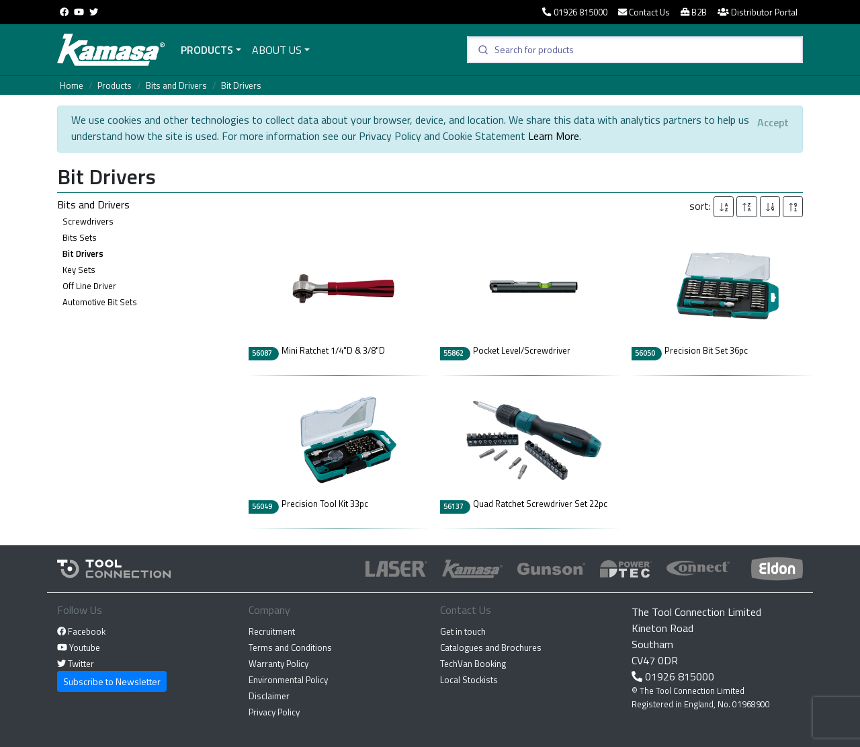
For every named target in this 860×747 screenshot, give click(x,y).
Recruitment (272, 631)
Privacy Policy (274, 712)
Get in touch (463, 631)
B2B (694, 12)
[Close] (773, 122)
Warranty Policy (278, 663)
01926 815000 (574, 12)
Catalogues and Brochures (491, 647)
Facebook (81, 631)
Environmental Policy (288, 679)
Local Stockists (469, 679)
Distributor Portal (758, 12)
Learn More (553, 136)
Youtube (78, 647)
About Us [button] (277, 50)
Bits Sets (79, 237)
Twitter (75, 663)
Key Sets (78, 269)
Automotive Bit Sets (99, 302)
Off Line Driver (89, 285)
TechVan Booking (473, 663)
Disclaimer (269, 696)
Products (207, 50)
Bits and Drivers (176, 85)
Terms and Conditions (290, 647)
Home (71, 85)
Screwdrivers (88, 221)
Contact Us (644, 12)
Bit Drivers (241, 85)
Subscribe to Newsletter (112, 681)
